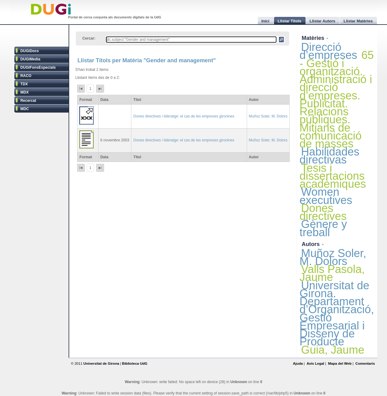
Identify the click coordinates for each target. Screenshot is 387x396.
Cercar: (89, 38)
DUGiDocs (30, 51)
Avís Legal (315, 363)
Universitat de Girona (101, 363)
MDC (25, 109)
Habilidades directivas (329, 155)
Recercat (28, 100)
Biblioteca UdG (135, 363)
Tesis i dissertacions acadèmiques (332, 176)
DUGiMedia (30, 59)
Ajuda (298, 363)
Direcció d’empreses (328, 51)
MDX (25, 92)
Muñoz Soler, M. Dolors (268, 116)
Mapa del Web (339, 363)
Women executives (325, 196)
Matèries (314, 38)
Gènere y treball (323, 228)
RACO (26, 76)
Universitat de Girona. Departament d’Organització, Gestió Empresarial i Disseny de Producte (336, 313)
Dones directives (323, 212)
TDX (24, 84)
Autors (311, 244)
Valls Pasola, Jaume (332, 273)
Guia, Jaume (332, 350)
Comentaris (365, 363)
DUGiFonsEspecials (38, 67)
